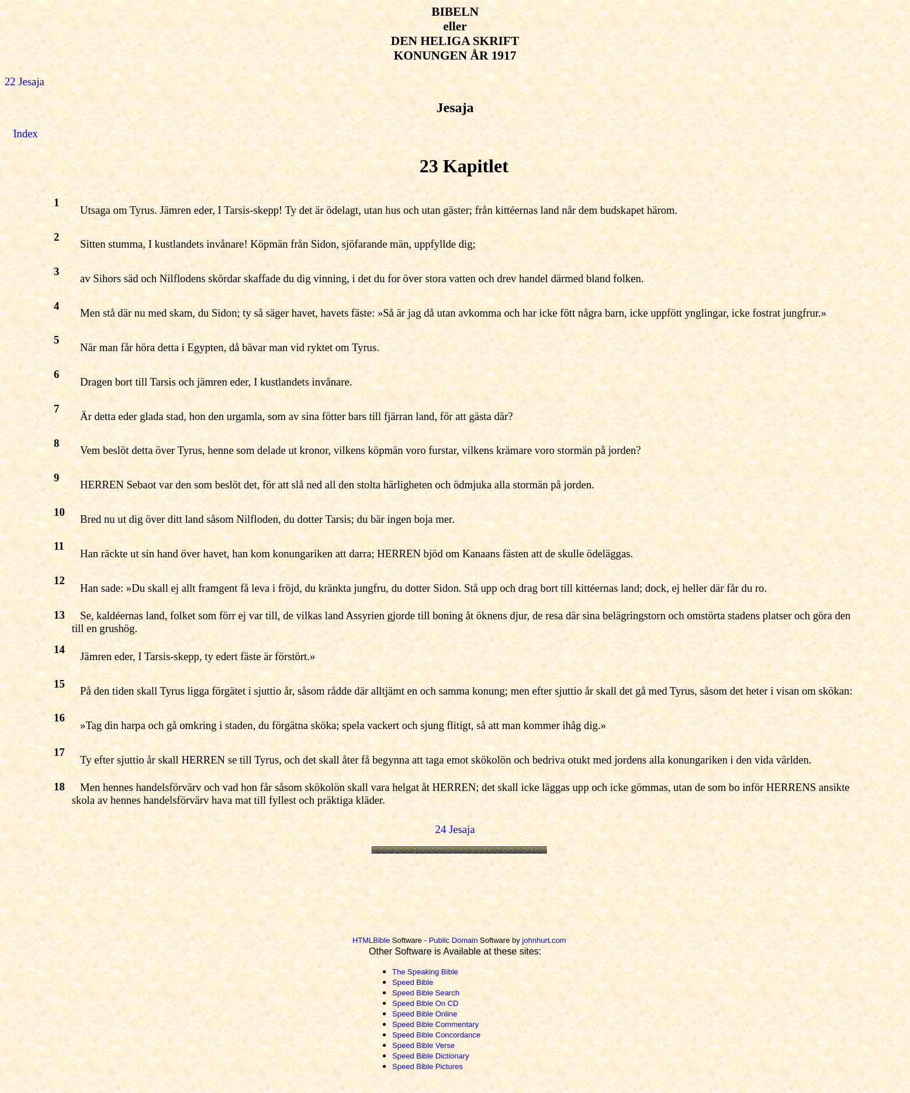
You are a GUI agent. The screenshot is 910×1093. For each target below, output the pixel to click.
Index (25, 133)
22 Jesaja (24, 81)
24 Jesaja (455, 829)
